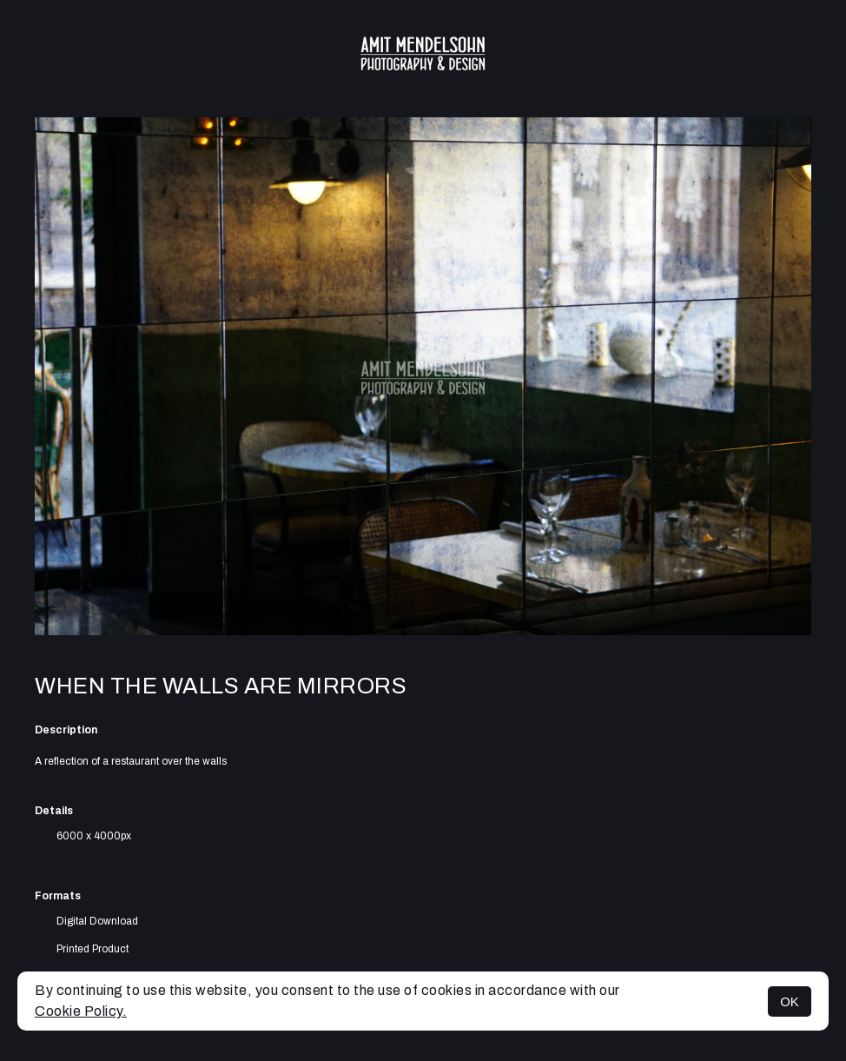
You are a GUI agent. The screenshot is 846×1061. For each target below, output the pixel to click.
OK (789, 1001)
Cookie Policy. (81, 1011)
